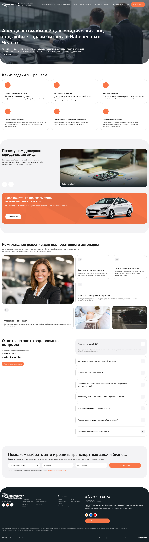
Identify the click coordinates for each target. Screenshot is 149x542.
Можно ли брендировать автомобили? (94, 431)
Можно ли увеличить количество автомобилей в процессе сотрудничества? (102, 384)
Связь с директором (97, 521)
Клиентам (66, 4)
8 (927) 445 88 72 (121, 5)
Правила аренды (85, 4)
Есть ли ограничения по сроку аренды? (94, 408)
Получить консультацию (13, 364)
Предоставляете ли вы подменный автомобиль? (98, 420)
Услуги (75, 4)
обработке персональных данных (57, 470)
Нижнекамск (75, 501)
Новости (25, 504)
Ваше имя (47, 465)
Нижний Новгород (63, 506)
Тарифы (59, 4)
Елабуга (73, 499)
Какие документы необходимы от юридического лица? (101, 397)
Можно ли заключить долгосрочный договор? (97, 361)
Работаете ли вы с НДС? (87, 344)
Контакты (107, 4)
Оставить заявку (138, 4)
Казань (60, 499)
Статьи (24, 507)
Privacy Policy (34, 530)
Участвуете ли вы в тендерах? (90, 373)
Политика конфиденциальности (107, 537)
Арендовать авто (47, 4)
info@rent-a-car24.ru (11, 357)
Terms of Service (44, 530)
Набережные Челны (62, 502)
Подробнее (13, 217)
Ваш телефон (82, 465)
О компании (97, 4)
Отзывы (38, 499)
